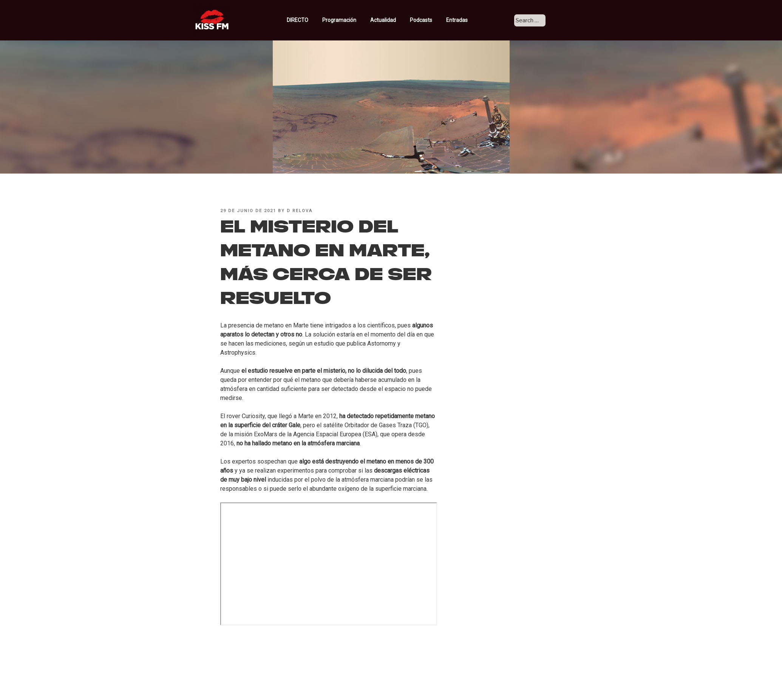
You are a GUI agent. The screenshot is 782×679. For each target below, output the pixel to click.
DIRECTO (310, 20)
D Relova (299, 210)
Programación (352, 20)
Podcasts (434, 20)
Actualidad (396, 20)
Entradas (466, 20)
